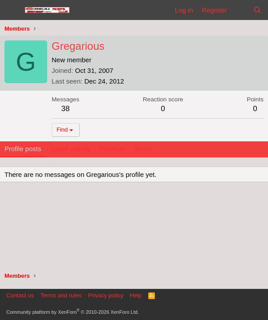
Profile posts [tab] (22, 148)
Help (136, 295)
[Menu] (12, 10)
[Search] (257, 10)
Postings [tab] (112, 148)
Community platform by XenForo (72, 312)
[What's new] (239, 10)
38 (65, 108)
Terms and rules (61, 295)
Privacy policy (105, 295)
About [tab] (142, 148)
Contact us (20, 295)
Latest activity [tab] (70, 148)
